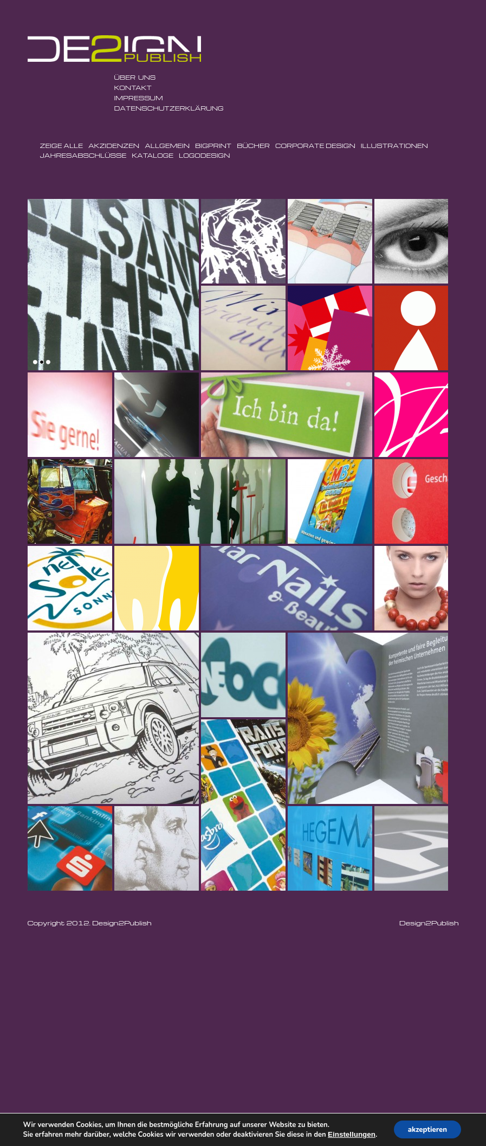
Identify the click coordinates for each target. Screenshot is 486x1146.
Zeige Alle (61, 145)
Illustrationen (394, 145)
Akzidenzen (113, 145)
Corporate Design (315, 145)
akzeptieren (427, 1129)
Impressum (138, 98)
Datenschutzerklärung (169, 108)
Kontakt (133, 87)
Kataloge (152, 155)
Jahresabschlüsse (83, 155)
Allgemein (167, 145)
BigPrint (213, 145)
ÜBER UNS (135, 77)
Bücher (253, 145)
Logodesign (204, 155)
